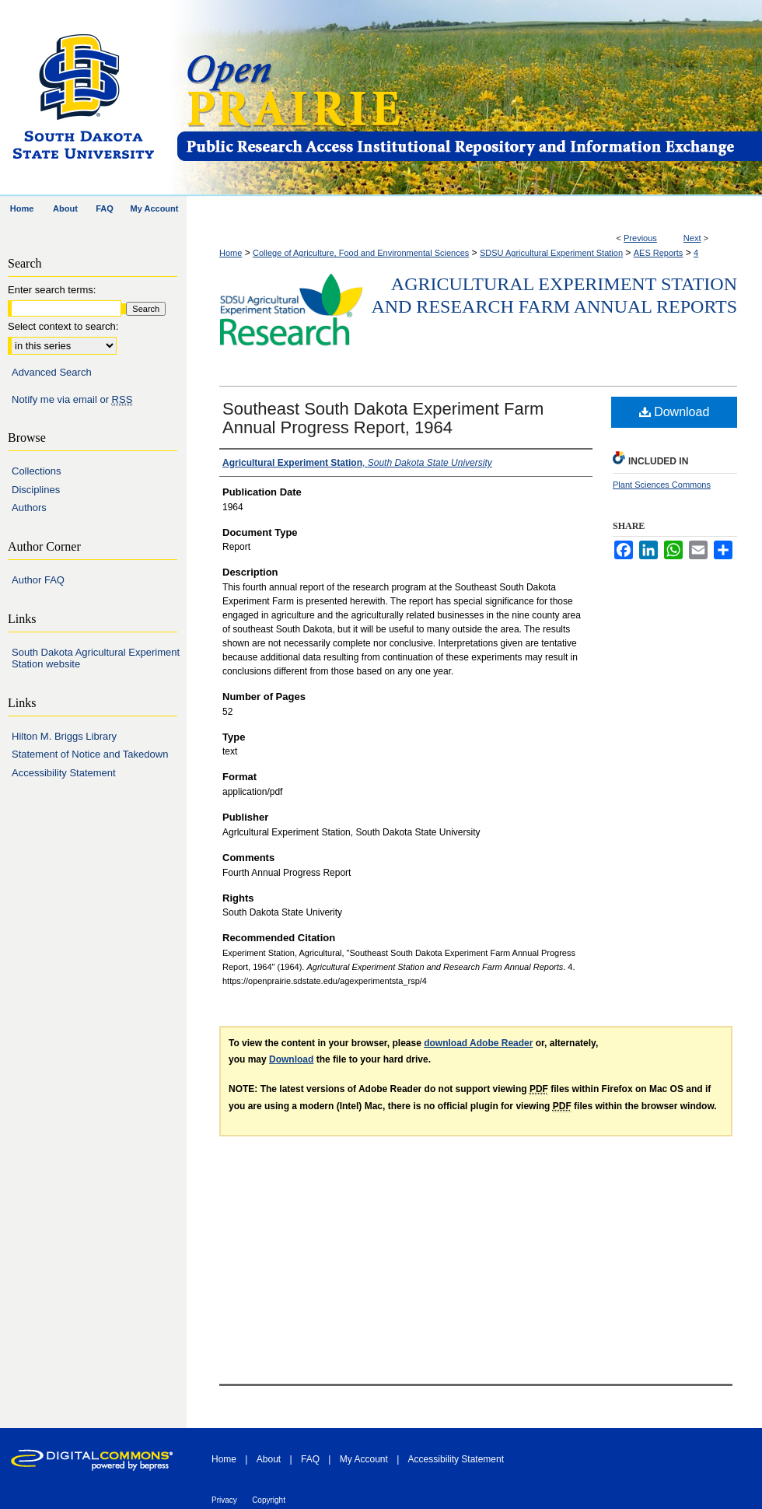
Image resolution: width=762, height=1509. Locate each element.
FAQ (310, 1459)
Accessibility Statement (64, 773)
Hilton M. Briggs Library (64, 736)
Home (230, 252)
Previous (640, 238)
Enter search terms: (52, 290)
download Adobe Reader (478, 1043)
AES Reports (658, 252)
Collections (36, 471)
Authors (29, 507)
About (269, 1459)
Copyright (268, 1500)
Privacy (224, 1500)
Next (692, 238)
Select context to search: (63, 326)
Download (674, 411)
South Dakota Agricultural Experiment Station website (96, 658)
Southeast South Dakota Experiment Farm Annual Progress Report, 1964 (383, 418)
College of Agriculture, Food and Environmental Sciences (361, 252)
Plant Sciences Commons (662, 484)
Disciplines (36, 489)
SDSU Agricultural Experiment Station (551, 252)
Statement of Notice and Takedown (90, 754)
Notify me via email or (72, 400)
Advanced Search (52, 372)
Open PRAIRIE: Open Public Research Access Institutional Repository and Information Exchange (468, 98)
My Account (364, 1459)
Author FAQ (38, 580)
